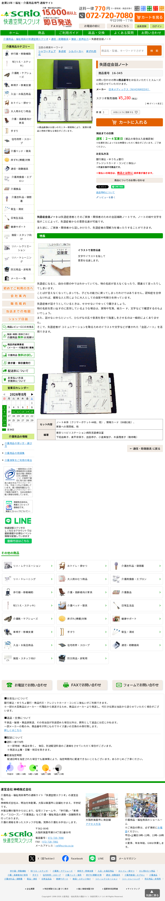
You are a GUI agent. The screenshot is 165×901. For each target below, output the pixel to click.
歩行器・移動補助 (18, 881)
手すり (35, 885)
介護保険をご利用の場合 (18, 460)
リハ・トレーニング (131, 889)
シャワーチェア (47, 51)
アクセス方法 (93, 834)
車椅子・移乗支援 (85, 881)
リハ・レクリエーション (106, 889)
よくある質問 (124, 32)
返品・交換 (96, 32)
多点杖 (62, 51)
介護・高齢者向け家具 (18, 885)
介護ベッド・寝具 (73, 885)
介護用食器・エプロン (135, 885)
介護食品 (153, 885)
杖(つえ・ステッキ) (39, 881)
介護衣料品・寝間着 (13, 889)
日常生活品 (47, 889)
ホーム (14, 32)
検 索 (154, 51)
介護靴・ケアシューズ (63, 881)
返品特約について (105, 192)
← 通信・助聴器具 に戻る (145, 448)
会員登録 (141, 26)
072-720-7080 (56, 848)
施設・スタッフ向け (82, 889)
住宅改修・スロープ (52, 885)
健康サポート (62, 889)
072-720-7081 (50, 852)
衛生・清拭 (32, 889)
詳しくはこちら (13, 730)
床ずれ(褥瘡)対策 (94, 885)
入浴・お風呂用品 (106, 881)
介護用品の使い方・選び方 (18, 444)
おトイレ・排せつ (126, 881)
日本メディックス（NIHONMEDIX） (129, 89)
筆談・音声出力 (80, 39)
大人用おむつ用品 (147, 881)
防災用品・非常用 (153, 889)
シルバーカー (76, 51)
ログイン (157, 26)
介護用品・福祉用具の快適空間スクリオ (25, 39)
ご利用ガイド (69, 32)
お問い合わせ (151, 32)
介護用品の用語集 (15, 453)
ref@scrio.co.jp (64, 855)
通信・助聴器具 (60, 39)
